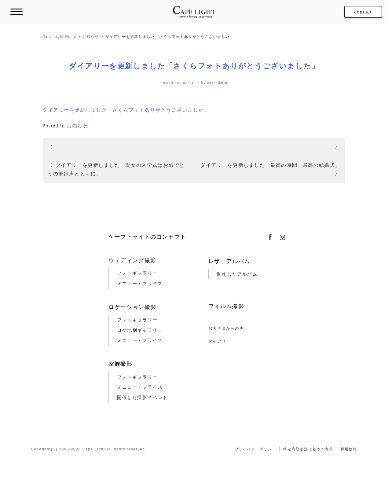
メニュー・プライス (140, 283)
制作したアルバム (237, 274)
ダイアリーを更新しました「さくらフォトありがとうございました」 (194, 66)
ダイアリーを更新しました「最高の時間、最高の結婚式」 (270, 165)
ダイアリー (219, 341)
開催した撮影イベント (142, 397)
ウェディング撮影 (132, 260)
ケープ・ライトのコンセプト (147, 237)
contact (363, 11)
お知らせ (77, 125)
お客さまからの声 (226, 328)
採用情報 (349, 449)
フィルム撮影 (226, 306)
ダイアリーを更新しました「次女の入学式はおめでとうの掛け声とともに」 (116, 169)
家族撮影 (120, 364)
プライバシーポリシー (255, 449)
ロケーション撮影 (132, 307)
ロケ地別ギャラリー (140, 330)
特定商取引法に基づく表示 (308, 449)
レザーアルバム (229, 261)
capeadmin (217, 83)
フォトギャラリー (137, 273)
